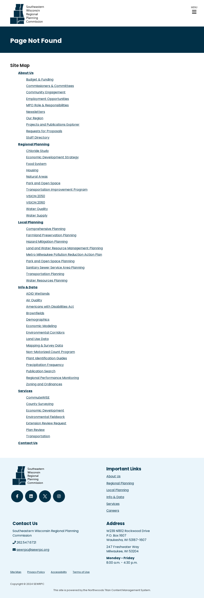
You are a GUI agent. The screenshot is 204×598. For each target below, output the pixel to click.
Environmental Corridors (45, 332)
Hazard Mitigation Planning (47, 241)
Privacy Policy (36, 572)
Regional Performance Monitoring (52, 377)
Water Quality (37, 209)
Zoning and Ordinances (44, 384)
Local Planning (30, 222)
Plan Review (35, 430)
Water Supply (36, 215)
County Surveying (39, 404)
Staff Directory (37, 137)
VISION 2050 (35, 196)
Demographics (37, 319)
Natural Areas (37, 176)
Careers (112, 510)
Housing (32, 170)
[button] (194, 10)
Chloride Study (37, 151)
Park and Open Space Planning (50, 261)
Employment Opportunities (47, 99)
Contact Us (27, 443)
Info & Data (27, 287)
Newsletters (35, 111)
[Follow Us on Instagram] (59, 496)
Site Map (15, 572)
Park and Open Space (43, 183)
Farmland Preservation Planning (51, 235)
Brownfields (35, 313)
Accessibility (59, 572)
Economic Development (45, 410)
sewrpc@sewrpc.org (33, 549)
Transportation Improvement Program (56, 189)
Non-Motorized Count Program (50, 352)
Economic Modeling (41, 326)
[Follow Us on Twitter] (45, 496)
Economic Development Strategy (52, 157)
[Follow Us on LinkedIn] (31, 496)
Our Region (34, 118)
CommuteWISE (38, 397)
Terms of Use (81, 572)
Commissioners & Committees (50, 86)
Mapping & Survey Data (44, 345)
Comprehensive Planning (45, 229)
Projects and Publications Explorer (52, 124)
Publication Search (40, 371)
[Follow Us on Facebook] (17, 496)
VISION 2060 (35, 202)
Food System (36, 164)
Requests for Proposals (44, 131)
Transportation (38, 436)
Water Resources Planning (46, 280)
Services (25, 391)
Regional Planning (33, 144)
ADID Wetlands (38, 293)
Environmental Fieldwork (45, 417)
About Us (25, 73)
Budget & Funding (39, 79)
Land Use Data (37, 339)
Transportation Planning (45, 274)
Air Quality (34, 300)
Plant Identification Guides (46, 358)
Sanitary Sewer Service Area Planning (55, 267)
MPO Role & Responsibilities (47, 105)
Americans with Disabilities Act (50, 306)
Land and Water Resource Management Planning (64, 248)
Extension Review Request (46, 423)
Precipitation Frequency (45, 365)
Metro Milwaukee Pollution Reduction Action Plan (64, 254)
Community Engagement (46, 92)
